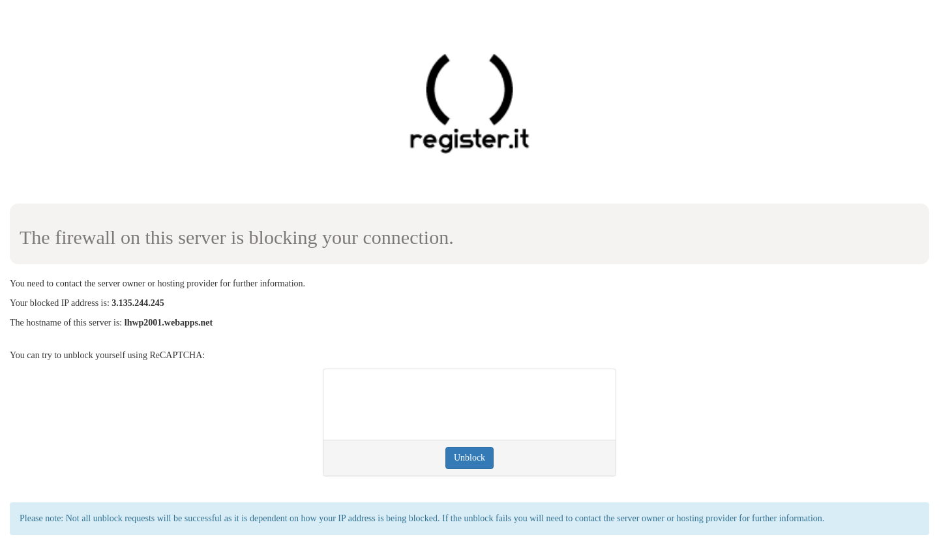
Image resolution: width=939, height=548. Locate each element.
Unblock (469, 458)
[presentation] (432, 404)
